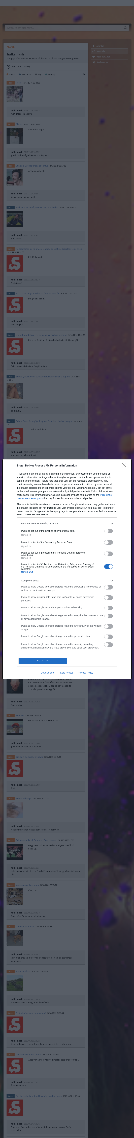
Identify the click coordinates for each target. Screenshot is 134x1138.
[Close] (125, 466)
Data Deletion (48, 672)
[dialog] (67, 569)
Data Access (66, 672)
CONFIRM (43, 661)
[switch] (108, 531)
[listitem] (67, 523)
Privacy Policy (86, 672)
